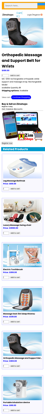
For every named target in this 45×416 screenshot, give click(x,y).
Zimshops (7, 14)
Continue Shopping (21, 97)
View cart (6, 97)
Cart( (19, 14)
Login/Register (33, 14)
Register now (7, 143)
